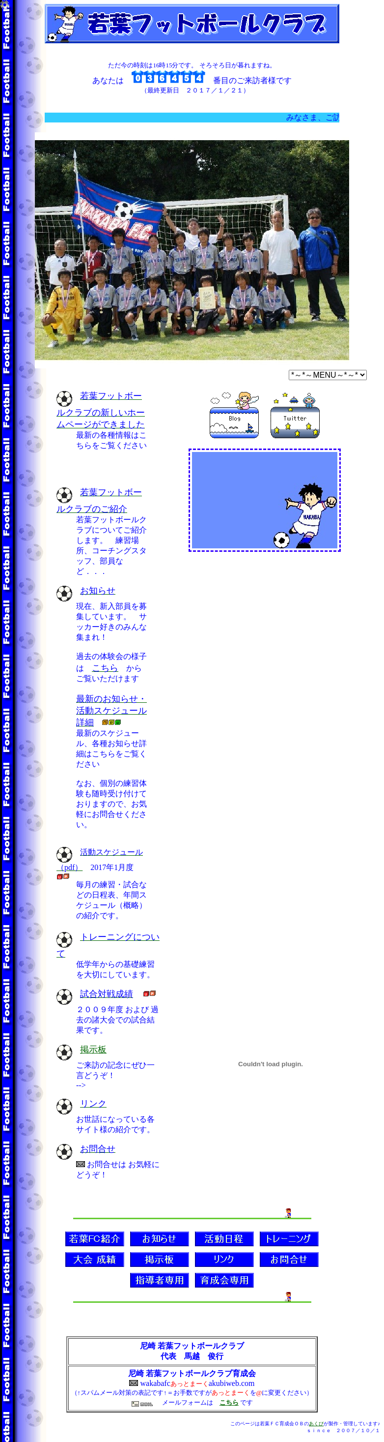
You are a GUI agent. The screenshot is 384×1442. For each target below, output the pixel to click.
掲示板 (93, 1049)
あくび (316, 1423)
